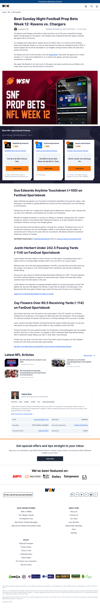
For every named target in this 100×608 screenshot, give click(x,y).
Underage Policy (26, 554)
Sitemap (74, 533)
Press (74, 529)
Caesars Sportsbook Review (77, 151)
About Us (73, 512)
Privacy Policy (26, 547)
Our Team (73, 519)
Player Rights (26, 558)
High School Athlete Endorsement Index (26, 526)
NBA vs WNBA (26, 512)
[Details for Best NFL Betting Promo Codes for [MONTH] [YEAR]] (11, 363)
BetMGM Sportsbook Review (15, 151)
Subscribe (50, 459)
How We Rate (74, 522)
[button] (97, 6)
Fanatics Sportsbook (81, 425)
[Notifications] (85, 6)
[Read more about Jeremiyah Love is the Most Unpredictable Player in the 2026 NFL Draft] (80, 362)
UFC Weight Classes (26, 515)
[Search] (91, 6)
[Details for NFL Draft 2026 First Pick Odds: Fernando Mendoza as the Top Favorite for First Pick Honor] (11, 374)
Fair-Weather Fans (26, 519)
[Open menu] (97, 6)
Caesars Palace (43, 430)
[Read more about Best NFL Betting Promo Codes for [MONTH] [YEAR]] (33, 361)
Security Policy (26, 565)
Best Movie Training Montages (26, 522)
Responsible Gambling (74, 526)
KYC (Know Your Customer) (26, 561)
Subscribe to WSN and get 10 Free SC (51, 1)
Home (4, 12)
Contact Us (74, 515)
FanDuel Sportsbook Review (46, 151)
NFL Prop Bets (16, 12)
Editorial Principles (26, 543)
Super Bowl (53, 55)
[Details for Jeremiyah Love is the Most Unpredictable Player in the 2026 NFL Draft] (58, 363)
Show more (89, 355)
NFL (9, 12)
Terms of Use (26, 550)
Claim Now (17, 168)
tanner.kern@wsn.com (41, 419)
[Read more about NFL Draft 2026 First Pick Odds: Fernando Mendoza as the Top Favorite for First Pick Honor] (33, 373)
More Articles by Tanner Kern (22, 414)
